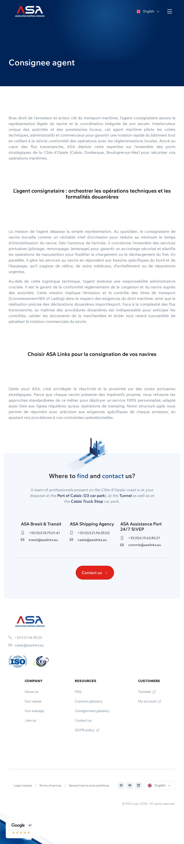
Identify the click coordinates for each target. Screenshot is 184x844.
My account (149, 701)
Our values (33, 701)
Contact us (95, 572)
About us (32, 692)
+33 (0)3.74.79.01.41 (40, 533)
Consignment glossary (92, 711)
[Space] (30, 620)
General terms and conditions (89, 785)
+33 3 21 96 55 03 (25, 637)
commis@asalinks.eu (140, 545)
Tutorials (146, 692)
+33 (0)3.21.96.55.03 (89, 533)
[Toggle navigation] (169, 11)
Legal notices (23, 785)
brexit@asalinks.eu (39, 540)
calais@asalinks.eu (88, 540)
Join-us (30, 720)
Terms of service (50, 785)
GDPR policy (87, 730)
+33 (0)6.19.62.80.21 (140, 538)
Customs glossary (89, 701)
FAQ (78, 692)
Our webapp (34, 711)
